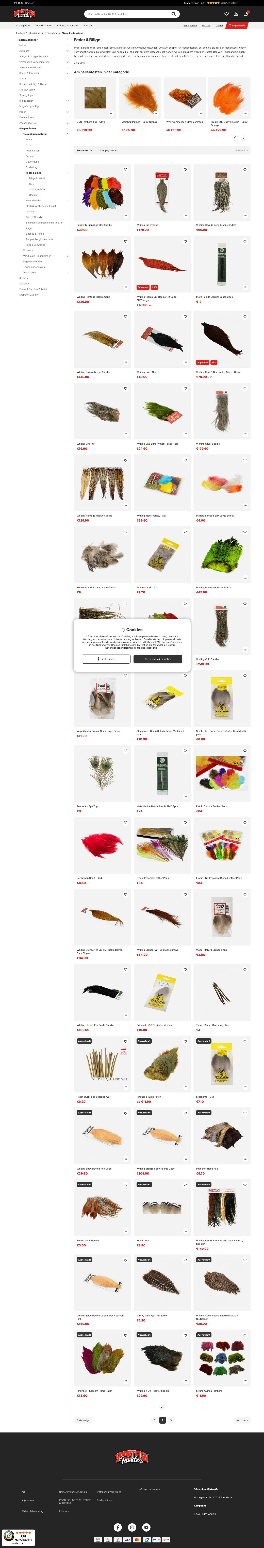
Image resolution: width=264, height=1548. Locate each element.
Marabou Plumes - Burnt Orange (139, 121)
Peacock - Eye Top (87, 806)
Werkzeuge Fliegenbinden (43, 255)
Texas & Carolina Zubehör (33, 289)
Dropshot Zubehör (29, 294)
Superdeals (237, 25)
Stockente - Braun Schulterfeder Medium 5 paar (160, 733)
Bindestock (43, 250)
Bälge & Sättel (37, 178)
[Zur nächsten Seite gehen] (242, 1420)
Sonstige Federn (38, 189)
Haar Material (45, 200)
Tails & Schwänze (35, 244)
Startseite (20, 33)
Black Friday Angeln (205, 1513)
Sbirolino (24, 283)
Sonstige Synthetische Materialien (44, 222)
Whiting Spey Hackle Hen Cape (94, 1168)
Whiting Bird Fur (85, 443)
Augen (29, 228)
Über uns (64, 1511)
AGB (24, 1491)
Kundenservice (152, 1489)
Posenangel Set (41, 122)
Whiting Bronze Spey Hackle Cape (156, 1168)
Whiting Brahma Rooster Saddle (213, 587)
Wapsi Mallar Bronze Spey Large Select (99, 731)
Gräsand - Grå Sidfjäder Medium (154, 1025)
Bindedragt (32, 167)
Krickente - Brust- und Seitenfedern (96, 587)
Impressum (28, 1500)
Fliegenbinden (53, 33)
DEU (26, 3)
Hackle (33, 194)
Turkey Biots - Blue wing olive (212, 1025)
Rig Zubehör (41, 100)
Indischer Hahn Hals (207, 1168)
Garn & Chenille (34, 217)
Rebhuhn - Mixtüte (147, 587)
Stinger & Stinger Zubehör (41, 56)
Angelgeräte (23, 25)
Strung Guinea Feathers (209, 1390)
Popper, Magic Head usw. (40, 239)
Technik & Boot (43, 25)
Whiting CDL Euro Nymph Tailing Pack (157, 443)
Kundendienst (191, 3)
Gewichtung (32, 161)
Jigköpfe (41, 50)
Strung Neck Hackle (88, 1240)
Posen (41, 111)
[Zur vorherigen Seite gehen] (83, 1420)
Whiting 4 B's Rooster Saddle (153, 1390)
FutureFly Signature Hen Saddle (94, 224)
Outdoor (87, 25)
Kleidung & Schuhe (67, 25)
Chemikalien (43, 272)
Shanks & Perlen (35, 233)
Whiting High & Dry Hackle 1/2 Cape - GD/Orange (157, 298)
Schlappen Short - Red (89, 878)
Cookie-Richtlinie (147, 647)
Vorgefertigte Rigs (41, 106)
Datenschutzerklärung (109, 1491)
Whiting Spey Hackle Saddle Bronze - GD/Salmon (217, 1317)
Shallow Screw (27, 89)
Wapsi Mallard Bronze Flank (211, 949)
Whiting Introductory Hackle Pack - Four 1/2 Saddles (220, 1242)
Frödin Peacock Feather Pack (153, 878)
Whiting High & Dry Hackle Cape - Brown (218, 372)
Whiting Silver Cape (147, 224)
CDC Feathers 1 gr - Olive (91, 121)
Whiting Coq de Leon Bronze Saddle (216, 224)
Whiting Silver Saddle (208, 443)
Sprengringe (26, 95)
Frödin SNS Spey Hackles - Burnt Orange (229, 123)
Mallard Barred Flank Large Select (215, 515)
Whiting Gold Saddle (207, 659)
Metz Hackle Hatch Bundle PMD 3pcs (157, 806)
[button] (225, 3)
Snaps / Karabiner (41, 73)
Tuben (29, 156)
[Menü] (33, 1532)
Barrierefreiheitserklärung (73, 1491)
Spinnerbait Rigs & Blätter (33, 84)
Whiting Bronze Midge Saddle (93, 372)
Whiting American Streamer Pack (184, 121)
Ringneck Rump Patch (149, 1096)
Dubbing (30, 211)
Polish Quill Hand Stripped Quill (94, 1096)
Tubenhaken (33, 150)
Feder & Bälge (45, 172)
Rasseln (23, 278)
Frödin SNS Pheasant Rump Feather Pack (219, 878)
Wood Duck (143, 1240)
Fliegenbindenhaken (34, 266)
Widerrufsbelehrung (32, 1511)
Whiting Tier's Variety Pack (151, 515)
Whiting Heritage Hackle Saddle (94, 515)
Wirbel (41, 78)
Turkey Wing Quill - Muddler (152, 1315)
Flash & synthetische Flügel (41, 206)
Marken (206, 25)
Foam (29, 139)
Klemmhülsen (26, 117)
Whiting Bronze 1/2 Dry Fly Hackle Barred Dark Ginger (100, 951)
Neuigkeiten (190, 25)
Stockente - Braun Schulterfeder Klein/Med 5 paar (221, 733)
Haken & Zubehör (36, 33)
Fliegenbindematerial (72, 33)
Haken (41, 45)
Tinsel (29, 145)
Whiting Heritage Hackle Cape (93, 296)
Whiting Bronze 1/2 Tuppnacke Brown (157, 949)
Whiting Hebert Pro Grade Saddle (95, 1025)
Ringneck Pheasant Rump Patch (94, 1390)
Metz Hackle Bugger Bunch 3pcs (214, 296)
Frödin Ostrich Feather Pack (211, 806)
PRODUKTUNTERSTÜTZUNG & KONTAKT (75, 1501)
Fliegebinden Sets (32, 261)
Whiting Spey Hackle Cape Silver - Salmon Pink (100, 1317)
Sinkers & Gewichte (41, 67)
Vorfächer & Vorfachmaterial (41, 61)
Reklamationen (105, 1500)
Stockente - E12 (205, 1096)
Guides (219, 25)
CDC (31, 183)
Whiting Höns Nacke (148, 372)
